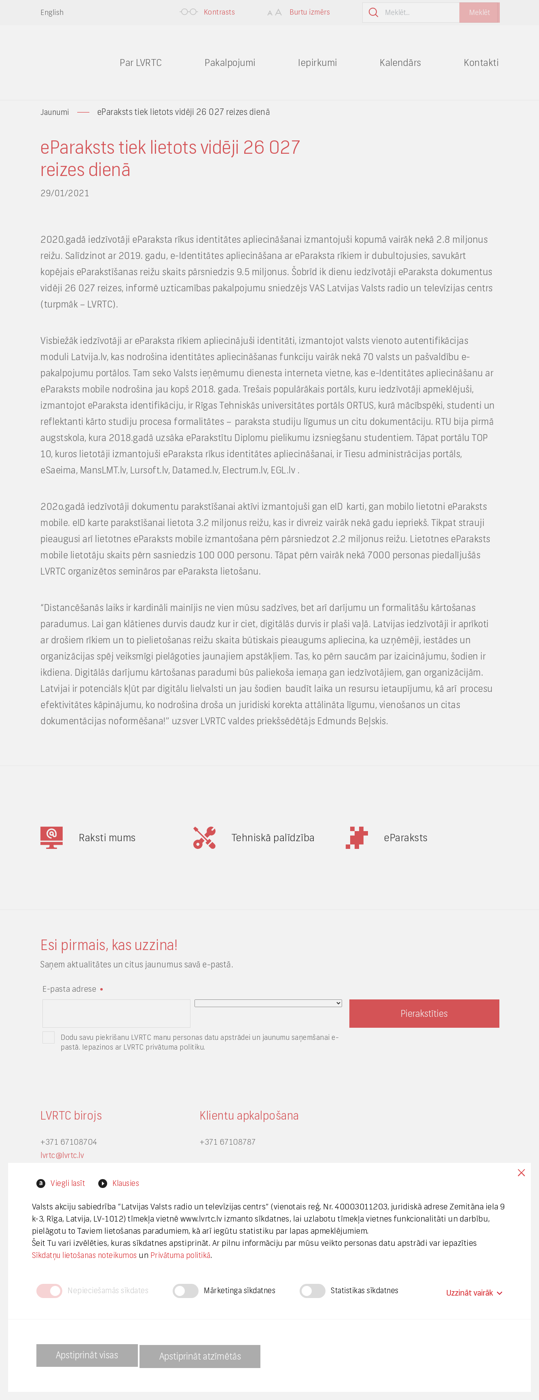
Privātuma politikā (197, 1253)
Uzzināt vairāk (474, 1290)
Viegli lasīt (68, 1181)
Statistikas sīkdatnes (379, 1290)
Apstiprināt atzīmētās (220, 1356)
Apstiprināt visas (93, 1356)
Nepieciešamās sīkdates (111, 1290)
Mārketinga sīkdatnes (247, 1290)
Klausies (130, 1181)
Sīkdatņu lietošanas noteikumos (93, 1253)
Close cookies (519, 1173)
